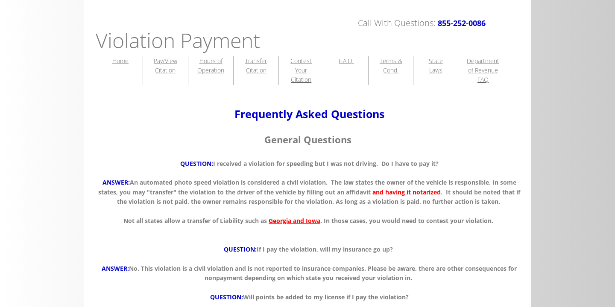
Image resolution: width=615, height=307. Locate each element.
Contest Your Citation (301, 70)
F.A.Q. (346, 61)
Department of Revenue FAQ (483, 70)
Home (120, 61)
